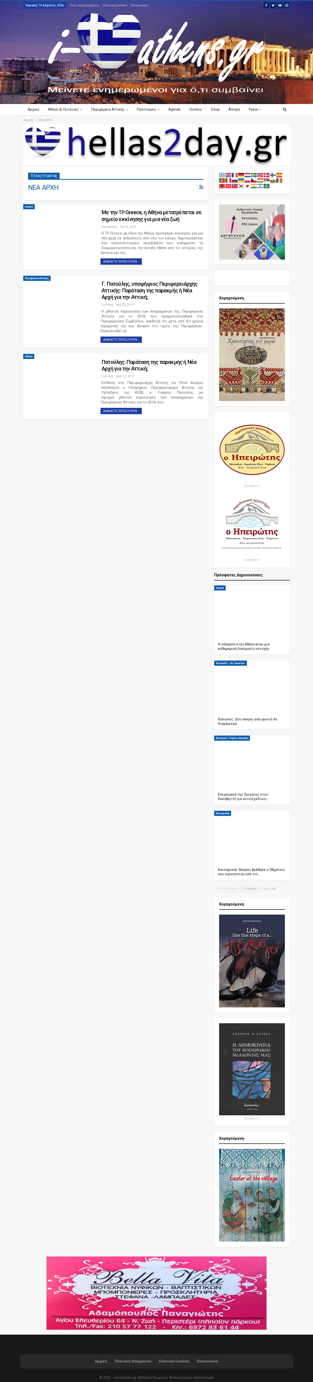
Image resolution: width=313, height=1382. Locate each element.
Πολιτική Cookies (115, 5)
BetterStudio (204, 1378)
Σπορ (219, 109)
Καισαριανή (222, 813)
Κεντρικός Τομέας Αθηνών (232, 738)
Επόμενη (250, 888)
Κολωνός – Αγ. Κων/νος (230, 663)
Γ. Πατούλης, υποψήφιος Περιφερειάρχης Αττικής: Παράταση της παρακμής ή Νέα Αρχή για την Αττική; (149, 290)
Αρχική (33, 109)
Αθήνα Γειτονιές (64, 109)
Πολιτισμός (148, 109)
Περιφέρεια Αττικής (109, 109)
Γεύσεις (199, 109)
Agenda (177, 109)
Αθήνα (29, 356)
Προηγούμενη (227, 888)
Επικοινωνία (139, 5)
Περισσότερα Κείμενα (251, 109)
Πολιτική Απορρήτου (84, 5)
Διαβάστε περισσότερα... (121, 261)
